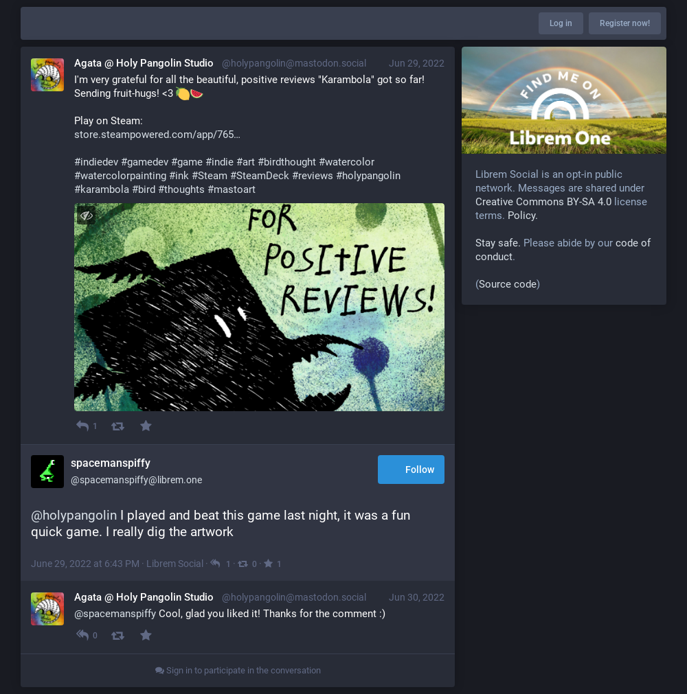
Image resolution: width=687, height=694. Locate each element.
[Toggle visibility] (86, 215)
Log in (561, 23)
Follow (411, 470)
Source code (508, 284)
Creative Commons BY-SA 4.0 (543, 202)
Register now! (625, 23)
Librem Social (174, 563)
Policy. (523, 215)
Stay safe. (498, 243)
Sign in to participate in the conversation (238, 670)
